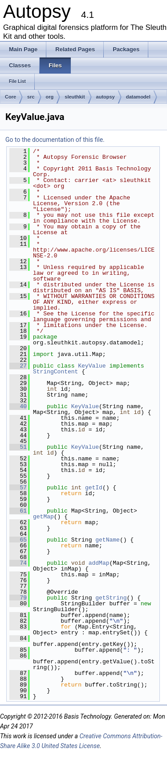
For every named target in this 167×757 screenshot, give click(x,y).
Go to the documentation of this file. (55, 139)
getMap (43, 517)
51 (18, 447)
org (50, 96)
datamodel (138, 96)
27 (18, 366)
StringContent (55, 372)
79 (18, 598)
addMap (99, 563)
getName (107, 540)
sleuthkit (75, 96)
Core (10, 96)
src (31, 96)
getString (110, 598)
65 (18, 540)
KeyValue (92, 366)
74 (18, 563)
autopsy (105, 96)
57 (18, 488)
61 (18, 511)
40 (18, 406)
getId (93, 488)
